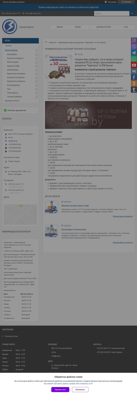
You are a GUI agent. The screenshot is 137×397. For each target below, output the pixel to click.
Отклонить (80, 390)
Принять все (60, 390)
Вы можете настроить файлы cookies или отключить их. (67, 384)
